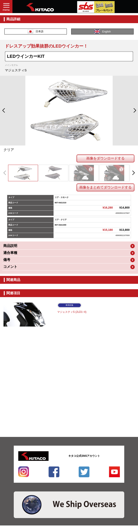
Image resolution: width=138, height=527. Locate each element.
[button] (3, 110)
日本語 (35, 31)
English (102, 31)
